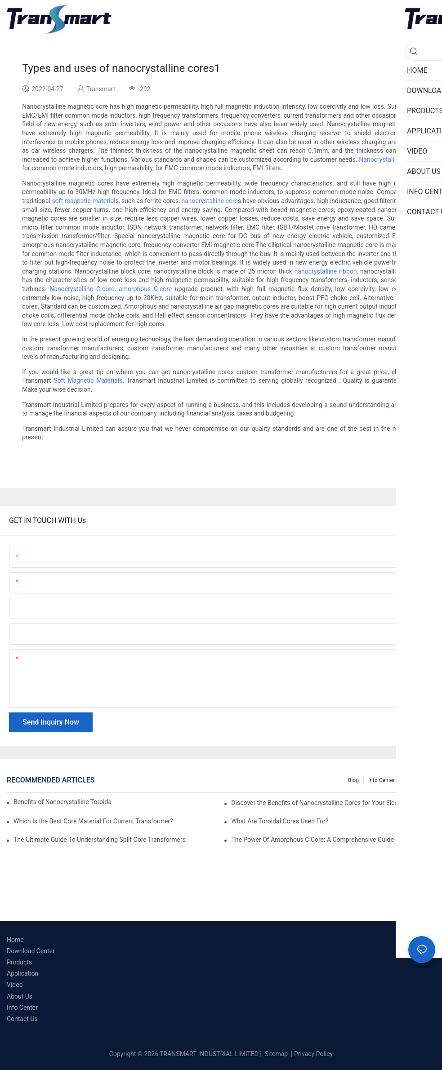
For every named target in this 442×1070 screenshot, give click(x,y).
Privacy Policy (313, 1053)
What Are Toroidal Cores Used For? (279, 821)
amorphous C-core (145, 288)
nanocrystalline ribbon (326, 271)
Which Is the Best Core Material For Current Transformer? (93, 821)
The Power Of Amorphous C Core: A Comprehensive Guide (312, 839)
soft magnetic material (83, 200)
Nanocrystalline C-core (81, 288)
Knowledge (417, 780)
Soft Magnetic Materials (88, 380)
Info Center (381, 780)
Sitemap (275, 1053)
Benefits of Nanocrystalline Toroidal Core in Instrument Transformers (62, 801)
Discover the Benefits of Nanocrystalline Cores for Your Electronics (324, 802)
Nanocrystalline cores (389, 159)
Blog (353, 780)
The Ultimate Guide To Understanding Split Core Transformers (99, 839)
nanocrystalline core (209, 200)
